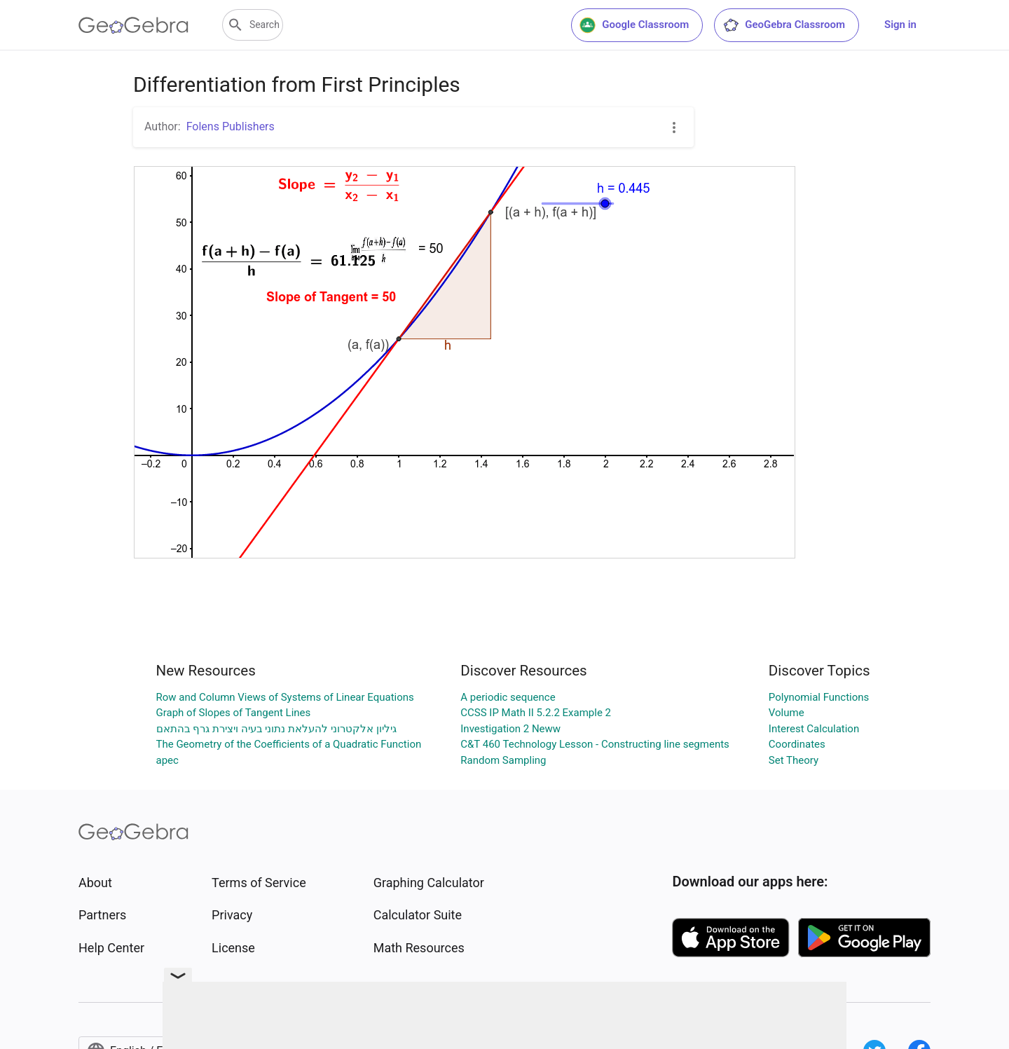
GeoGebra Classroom (783, 25)
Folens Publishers (230, 126)
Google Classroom (634, 25)
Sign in (900, 24)
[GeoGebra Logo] (133, 25)
